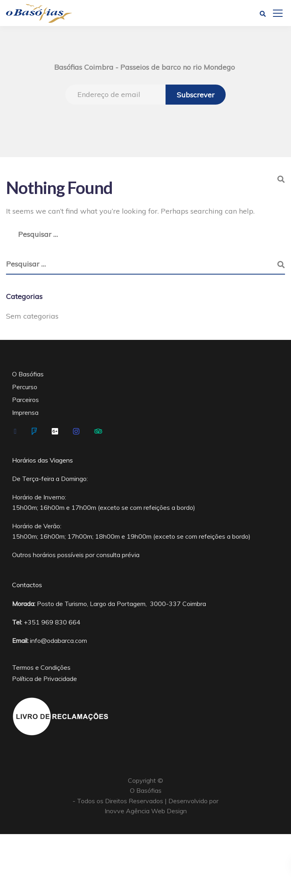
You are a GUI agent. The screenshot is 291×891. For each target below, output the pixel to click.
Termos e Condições (41, 667)
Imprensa (25, 412)
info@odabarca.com (58, 640)
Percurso (24, 387)
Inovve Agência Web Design (146, 811)
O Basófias (28, 374)
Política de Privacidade (44, 679)
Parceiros (25, 400)
